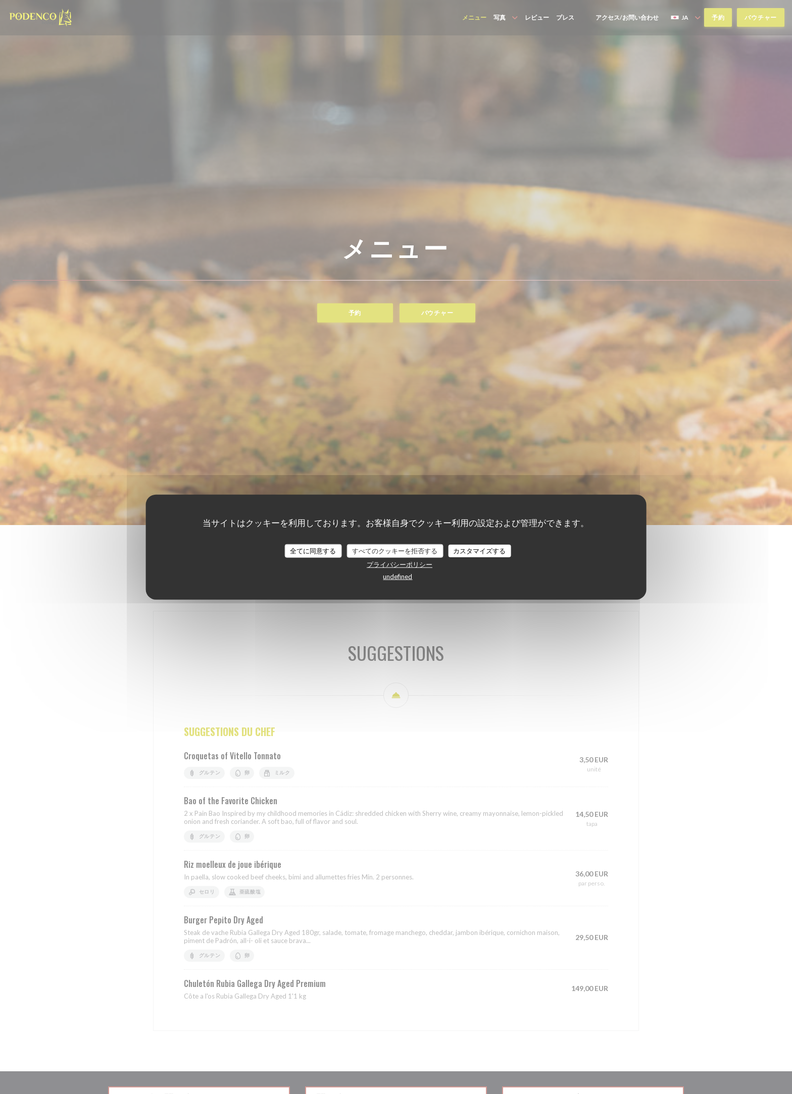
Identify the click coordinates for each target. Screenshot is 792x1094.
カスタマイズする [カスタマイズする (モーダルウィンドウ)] (479, 550)
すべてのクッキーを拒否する (394, 550)
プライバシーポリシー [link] (399, 564)
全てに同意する (313, 550)
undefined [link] (397, 576)
